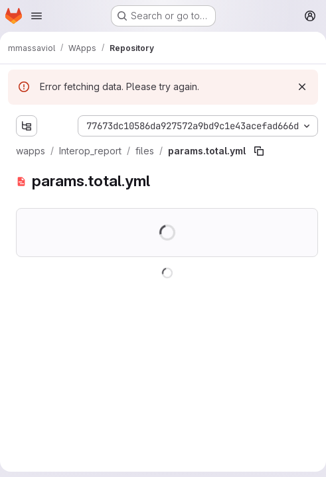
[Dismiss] (302, 87)
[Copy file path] (259, 151)
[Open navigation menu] (36, 15)
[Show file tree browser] (26, 125)
